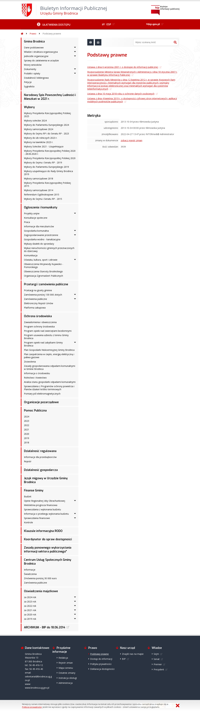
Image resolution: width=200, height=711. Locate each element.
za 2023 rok (30, 601)
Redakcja (63, 657)
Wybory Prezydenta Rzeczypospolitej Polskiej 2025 (47, 115)
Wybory (29, 107)
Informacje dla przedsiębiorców (40, 457)
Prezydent (159, 669)
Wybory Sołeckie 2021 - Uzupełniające (43, 146)
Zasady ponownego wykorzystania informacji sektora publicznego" (47, 549)
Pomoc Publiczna (35, 410)
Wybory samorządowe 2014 (38, 190)
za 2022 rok (30, 605)
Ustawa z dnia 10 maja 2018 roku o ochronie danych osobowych (120, 93)
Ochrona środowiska (38, 316)
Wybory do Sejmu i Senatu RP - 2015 (43, 198)
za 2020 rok (30, 614)
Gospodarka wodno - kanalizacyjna (42, 239)
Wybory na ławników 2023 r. (38, 142)
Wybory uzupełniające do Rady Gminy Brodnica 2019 (48, 173)
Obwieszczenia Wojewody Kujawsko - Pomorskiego (43, 266)
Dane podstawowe (34, 47)
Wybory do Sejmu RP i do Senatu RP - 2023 (46, 133)
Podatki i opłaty (32, 73)
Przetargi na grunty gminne (38, 290)
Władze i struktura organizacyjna (41, 51)
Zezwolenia (30, 361)
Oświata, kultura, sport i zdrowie (40, 259)
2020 (26, 433)
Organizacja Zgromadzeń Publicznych (43, 275)
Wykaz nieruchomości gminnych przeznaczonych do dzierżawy (49, 250)
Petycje (28, 82)
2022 (26, 425)
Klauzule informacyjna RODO (43, 531)
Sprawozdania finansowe (37, 518)
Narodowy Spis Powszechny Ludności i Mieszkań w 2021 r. (50, 97)
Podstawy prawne (52, 33)
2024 (26, 416)
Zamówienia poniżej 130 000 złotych (43, 294)
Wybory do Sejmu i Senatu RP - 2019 (43, 162)
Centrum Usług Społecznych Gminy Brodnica (47, 562)
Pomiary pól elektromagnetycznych (42, 393)
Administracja (66, 682)
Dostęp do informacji (101, 658)
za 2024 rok (30, 597)
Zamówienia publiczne (35, 298)
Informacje (29, 569)
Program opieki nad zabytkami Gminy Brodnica (43, 344)
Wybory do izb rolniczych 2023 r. (40, 137)
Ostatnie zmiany (67, 672)
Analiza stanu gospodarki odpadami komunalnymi (49, 381)
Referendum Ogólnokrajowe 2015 (41, 194)
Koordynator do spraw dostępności (48, 539)
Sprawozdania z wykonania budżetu (42, 509)
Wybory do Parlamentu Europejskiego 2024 (46, 124)
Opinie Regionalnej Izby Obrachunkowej (44, 500)
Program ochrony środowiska (39, 326)
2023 (26, 420)
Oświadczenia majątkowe (41, 591)
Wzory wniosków (33, 64)
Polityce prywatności (32, 707)
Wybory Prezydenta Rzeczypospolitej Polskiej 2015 (47, 184)
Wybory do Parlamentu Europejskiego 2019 (46, 166)
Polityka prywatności (100, 664)
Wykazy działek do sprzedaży (39, 243)
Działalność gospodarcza (41, 470)
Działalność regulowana (40, 451)
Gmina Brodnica (34, 41)
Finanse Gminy (33, 490)
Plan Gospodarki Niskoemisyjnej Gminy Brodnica (49, 349)
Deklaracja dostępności (102, 668)
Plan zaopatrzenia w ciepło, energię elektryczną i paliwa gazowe (49, 356)
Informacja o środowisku (37, 373)
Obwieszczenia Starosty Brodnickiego (43, 271)
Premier (158, 664)
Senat (157, 659)
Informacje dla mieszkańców (39, 226)
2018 (26, 442)
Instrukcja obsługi (68, 677)
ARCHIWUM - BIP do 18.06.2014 (44, 627)
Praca (27, 222)
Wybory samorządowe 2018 (38, 178)
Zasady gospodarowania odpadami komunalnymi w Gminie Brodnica (49, 367)
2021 (26, 429)
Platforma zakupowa (35, 307)
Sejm (156, 653)
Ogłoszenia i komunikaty (40, 207)
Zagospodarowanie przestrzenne (41, 235)
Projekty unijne (31, 213)
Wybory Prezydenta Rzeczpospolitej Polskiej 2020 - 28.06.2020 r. (49, 152)
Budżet (27, 496)
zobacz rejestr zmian (131, 140)
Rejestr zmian (66, 662)
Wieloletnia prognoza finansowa (40, 505)
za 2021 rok (30, 610)
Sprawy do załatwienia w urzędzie (41, 60)
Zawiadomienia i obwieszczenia (40, 322)
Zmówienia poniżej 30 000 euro (40, 578)
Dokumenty (30, 69)
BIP (124, 658)
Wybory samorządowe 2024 (38, 129)
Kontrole (28, 522)
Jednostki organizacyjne (36, 56)
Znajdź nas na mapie (133, 653)
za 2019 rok (30, 618)
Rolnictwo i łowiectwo (35, 377)
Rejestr (27, 461)
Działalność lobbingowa (36, 77)
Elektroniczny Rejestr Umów (38, 303)
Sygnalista (29, 86)
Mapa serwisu (66, 667)
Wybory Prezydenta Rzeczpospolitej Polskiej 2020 (49, 158)
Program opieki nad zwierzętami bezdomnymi (47, 330)
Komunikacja (30, 255)
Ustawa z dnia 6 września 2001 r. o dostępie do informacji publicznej (122, 67)
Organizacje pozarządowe (41, 402)
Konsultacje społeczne (35, 217)
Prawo (33, 33)
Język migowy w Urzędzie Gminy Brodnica (46, 480)
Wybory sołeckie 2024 (35, 120)
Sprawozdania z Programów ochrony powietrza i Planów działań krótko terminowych (49, 388)
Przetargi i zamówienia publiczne (46, 284)
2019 (26, 438)
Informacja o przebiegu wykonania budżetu (46, 513)
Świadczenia (30, 573)
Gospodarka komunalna (36, 230)
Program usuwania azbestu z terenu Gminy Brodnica (46, 337)
